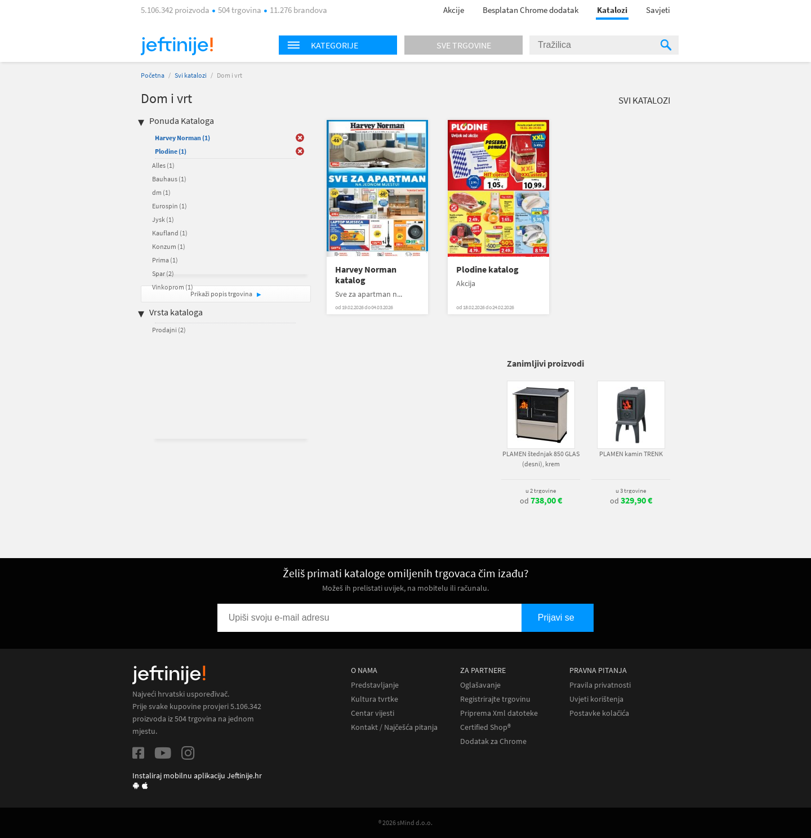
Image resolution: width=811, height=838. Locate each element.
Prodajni (169, 330)
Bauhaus (169, 179)
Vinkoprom (172, 287)
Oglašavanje (480, 685)
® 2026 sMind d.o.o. (405, 822)
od (541, 501)
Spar (163, 273)
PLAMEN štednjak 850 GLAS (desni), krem (541, 458)
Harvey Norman (182, 137)
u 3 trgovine (631, 490)
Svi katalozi (191, 75)
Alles (163, 165)
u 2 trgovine (540, 490)
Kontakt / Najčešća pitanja (394, 727)
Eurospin (169, 206)
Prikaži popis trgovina (221, 293)
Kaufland (170, 233)
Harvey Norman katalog (365, 275)
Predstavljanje (375, 685)
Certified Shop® (485, 727)
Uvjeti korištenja (596, 699)
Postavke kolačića (599, 713)
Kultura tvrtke (374, 699)
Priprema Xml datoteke (499, 713)
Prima (165, 260)
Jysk (163, 219)
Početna (152, 75)
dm (161, 192)
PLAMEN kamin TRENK (631, 453)
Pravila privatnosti (600, 685)
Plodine (170, 151)
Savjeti (658, 10)
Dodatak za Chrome (493, 741)
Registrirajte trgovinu (495, 699)
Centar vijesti (372, 713)
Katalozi (612, 10)
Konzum (168, 246)
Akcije (453, 10)
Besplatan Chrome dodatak (530, 10)
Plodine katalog (487, 269)
